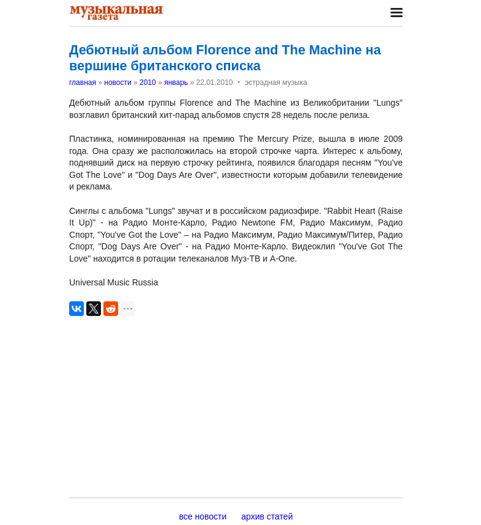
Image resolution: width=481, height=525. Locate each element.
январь (176, 82)
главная (82, 82)
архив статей (267, 516)
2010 (148, 82)
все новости (203, 516)
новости (117, 82)
